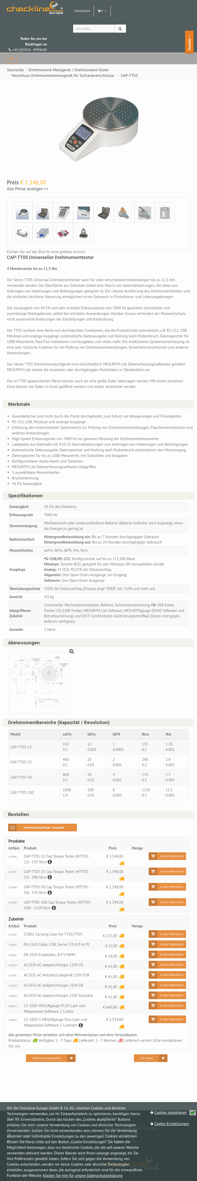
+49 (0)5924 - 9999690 (28, 44)
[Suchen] (120, 29)
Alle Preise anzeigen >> (27, 189)
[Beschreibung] (49, 863)
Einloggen (82, 11)
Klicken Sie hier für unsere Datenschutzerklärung (83, 1175)
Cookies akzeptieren (175, 1112)
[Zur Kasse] (150, 1063)
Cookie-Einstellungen (171, 1123)
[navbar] (11, 58)
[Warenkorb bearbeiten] (51, 1063)
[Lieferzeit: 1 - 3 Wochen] (121, 865)
